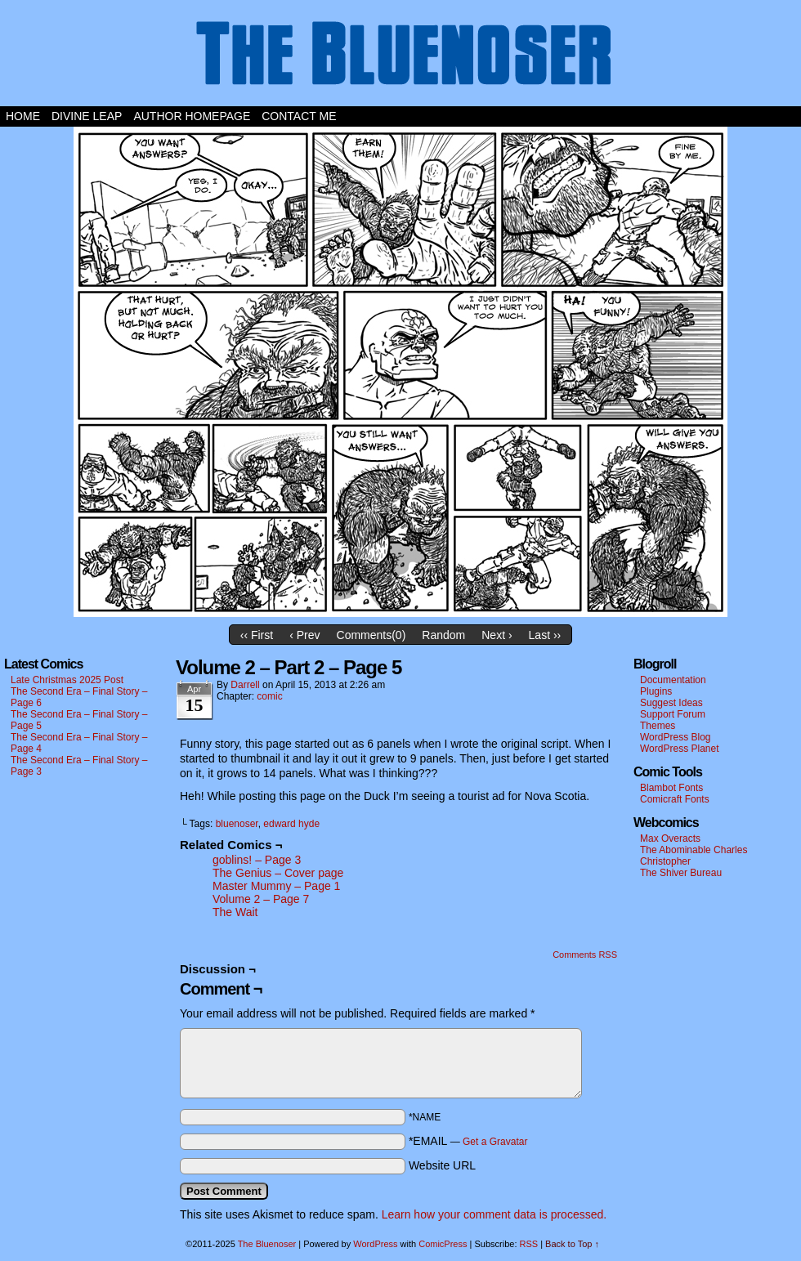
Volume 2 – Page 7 (261, 899)
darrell (244, 685)
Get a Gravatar (495, 1141)
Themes (657, 725)
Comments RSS (585, 954)
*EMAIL (468, 1140)
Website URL (442, 1165)
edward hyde (291, 823)
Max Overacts (670, 838)
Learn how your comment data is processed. (494, 1214)
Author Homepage (191, 116)
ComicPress (442, 1244)
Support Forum (672, 714)
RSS (529, 1244)
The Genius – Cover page (278, 872)
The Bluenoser (400, 57)
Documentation (673, 680)
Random (443, 635)
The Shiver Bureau (681, 873)
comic (269, 696)
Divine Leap (86, 116)
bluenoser (237, 823)
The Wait (235, 912)
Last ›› (545, 635)
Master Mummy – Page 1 (276, 885)
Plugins (656, 691)
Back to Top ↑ (572, 1244)
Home (23, 116)
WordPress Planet (679, 748)
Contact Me (299, 116)
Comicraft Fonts (674, 799)
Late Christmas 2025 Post (67, 680)
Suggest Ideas (671, 703)
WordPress (375, 1244)
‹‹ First (256, 635)
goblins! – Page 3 (257, 859)
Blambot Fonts (671, 788)
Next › (496, 635)
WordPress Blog (675, 737)
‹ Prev (304, 635)
